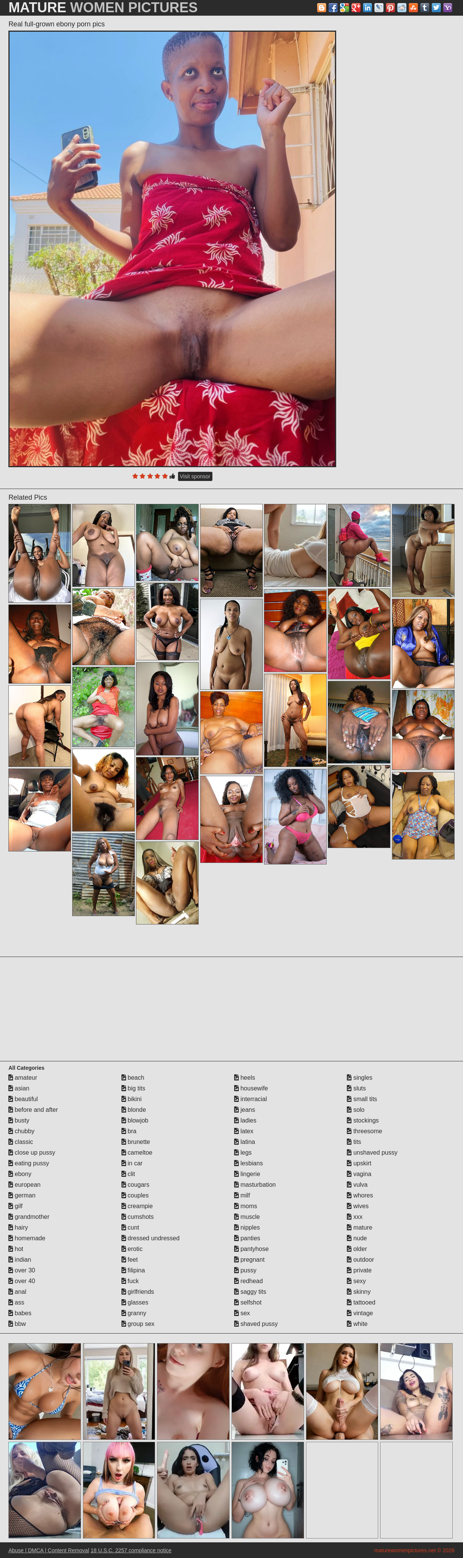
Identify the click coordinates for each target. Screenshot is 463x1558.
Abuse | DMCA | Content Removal (48, 1550)
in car (132, 1163)
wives (357, 1206)
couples (135, 1195)
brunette (135, 1142)
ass (16, 1302)
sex (242, 1313)
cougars (135, 1184)
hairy (18, 1227)
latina (244, 1142)
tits (354, 1142)
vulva (357, 1184)
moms (245, 1206)
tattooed (361, 1302)
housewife (251, 1088)
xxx (354, 1217)
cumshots (137, 1217)
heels (244, 1077)
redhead (248, 1281)
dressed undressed (150, 1238)
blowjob (135, 1120)
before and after (33, 1109)
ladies (245, 1120)
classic (20, 1142)
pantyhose (251, 1249)
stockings (363, 1120)
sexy (356, 1281)
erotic (132, 1249)
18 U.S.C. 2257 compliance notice (131, 1550)
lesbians (248, 1163)
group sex (138, 1324)
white (357, 1324)
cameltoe (136, 1152)
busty (18, 1120)
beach (132, 1077)
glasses (135, 1302)
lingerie (247, 1174)
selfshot (248, 1302)
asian (18, 1088)
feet (129, 1259)
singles (359, 1077)
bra (129, 1131)
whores (360, 1195)
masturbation (255, 1184)
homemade (26, 1238)
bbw (17, 1324)
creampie (137, 1206)
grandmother (28, 1217)
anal (17, 1291)
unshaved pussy (372, 1152)
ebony (19, 1174)
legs (243, 1152)
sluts (356, 1088)
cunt (130, 1227)
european (24, 1184)
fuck (130, 1281)
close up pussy (31, 1152)
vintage (360, 1313)
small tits (362, 1099)
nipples (247, 1227)
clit (128, 1174)
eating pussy (28, 1163)
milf (242, 1195)
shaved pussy (256, 1324)
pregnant (249, 1259)
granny (133, 1313)
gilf (15, 1206)
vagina (359, 1174)
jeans (244, 1109)
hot (15, 1249)
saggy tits (250, 1291)
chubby (21, 1131)
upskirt (359, 1163)
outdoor (360, 1259)
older (357, 1249)
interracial (250, 1099)
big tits (133, 1088)
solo (355, 1109)
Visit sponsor (195, 476)
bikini (131, 1099)
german (22, 1195)
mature (359, 1227)
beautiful (23, 1099)
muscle (247, 1217)
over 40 (21, 1281)
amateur (22, 1077)
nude (357, 1238)
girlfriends (137, 1291)
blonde (133, 1109)
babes (19, 1313)
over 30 (21, 1270)
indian (19, 1259)
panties (247, 1238)
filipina (133, 1270)
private (359, 1270)
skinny (359, 1291)
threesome (364, 1131)
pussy (245, 1270)
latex (243, 1131)
